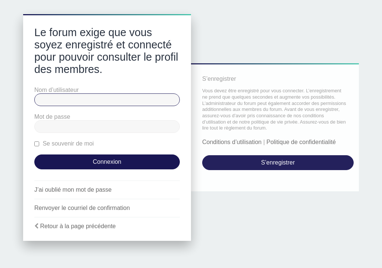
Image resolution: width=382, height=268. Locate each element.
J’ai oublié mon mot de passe (73, 189)
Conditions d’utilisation (232, 142)
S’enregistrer (278, 162)
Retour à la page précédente (78, 226)
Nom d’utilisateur (56, 90)
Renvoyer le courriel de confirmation (82, 208)
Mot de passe (52, 117)
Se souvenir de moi (64, 143)
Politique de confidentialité (301, 142)
